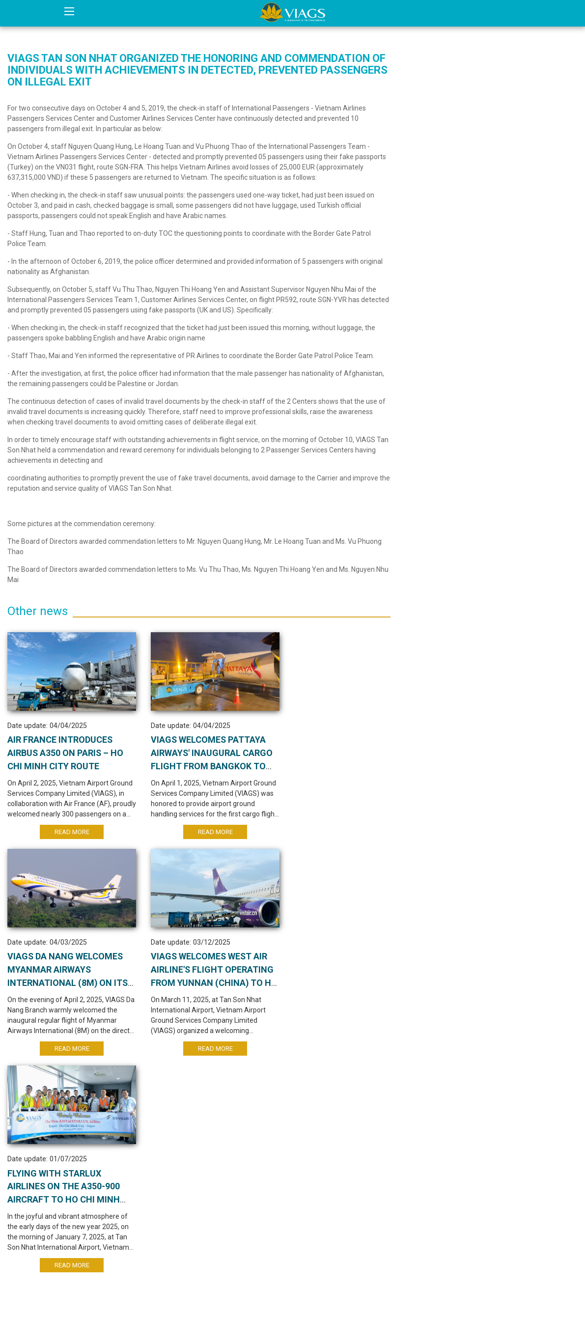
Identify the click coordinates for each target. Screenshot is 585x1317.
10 (264, 1109)
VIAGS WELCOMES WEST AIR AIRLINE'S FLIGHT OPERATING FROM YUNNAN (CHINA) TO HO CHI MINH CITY (63, 987)
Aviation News (439, 107)
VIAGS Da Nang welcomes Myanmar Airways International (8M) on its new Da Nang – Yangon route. (323, 768)
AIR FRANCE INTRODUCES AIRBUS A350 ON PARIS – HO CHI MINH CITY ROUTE (60, 755)
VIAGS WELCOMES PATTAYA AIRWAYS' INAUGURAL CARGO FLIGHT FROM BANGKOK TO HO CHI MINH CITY (194, 768)
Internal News (437, 86)
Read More (65, 834)
